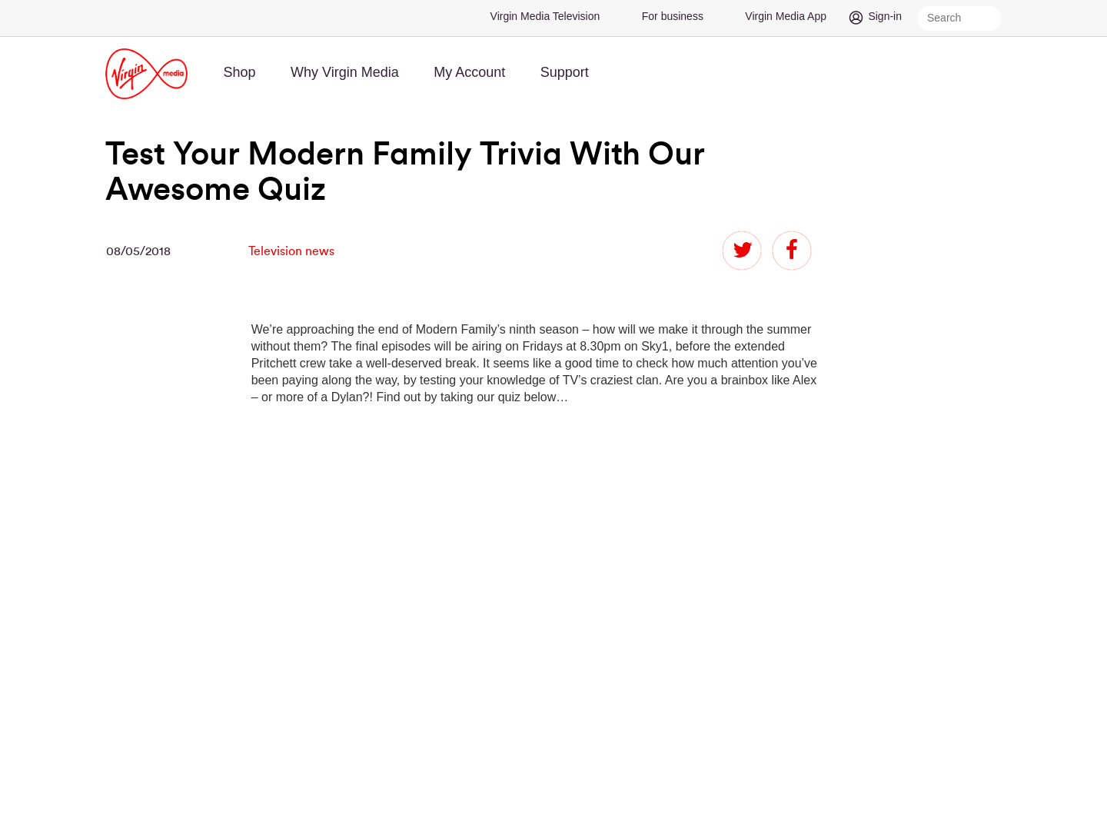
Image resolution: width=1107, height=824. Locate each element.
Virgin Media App (785, 16)
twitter (742, 250)
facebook (792, 250)
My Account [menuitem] (469, 72)
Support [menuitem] (564, 72)
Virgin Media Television (545, 16)
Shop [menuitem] (239, 72)
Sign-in (885, 16)
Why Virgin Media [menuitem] (345, 72)
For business (672, 16)
